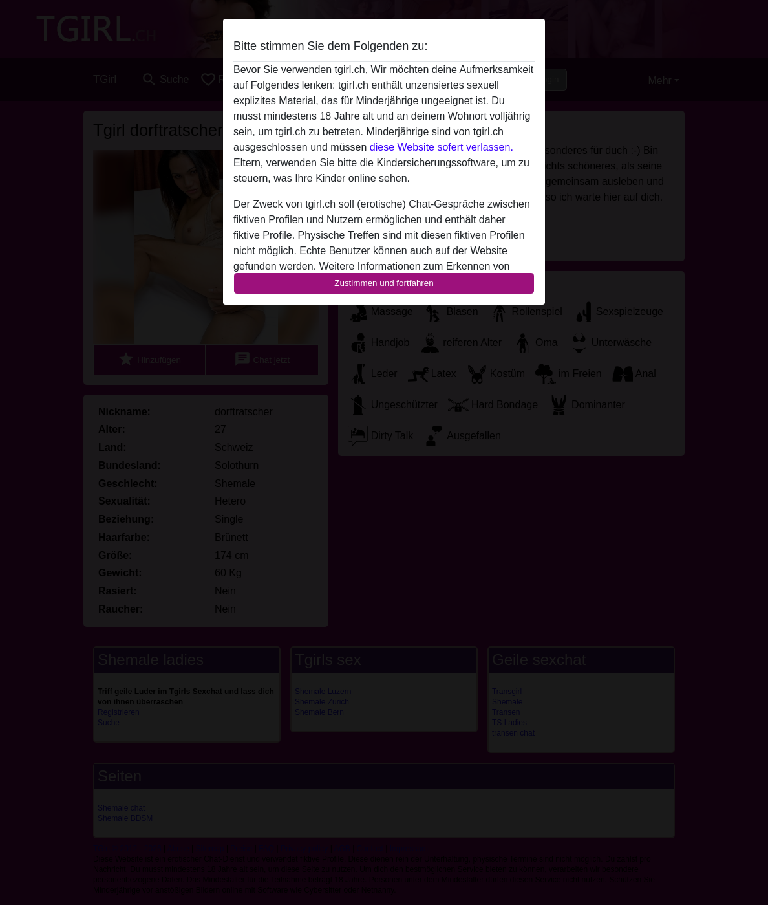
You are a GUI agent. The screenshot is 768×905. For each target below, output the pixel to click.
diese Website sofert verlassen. (441, 147)
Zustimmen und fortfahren (384, 283)
